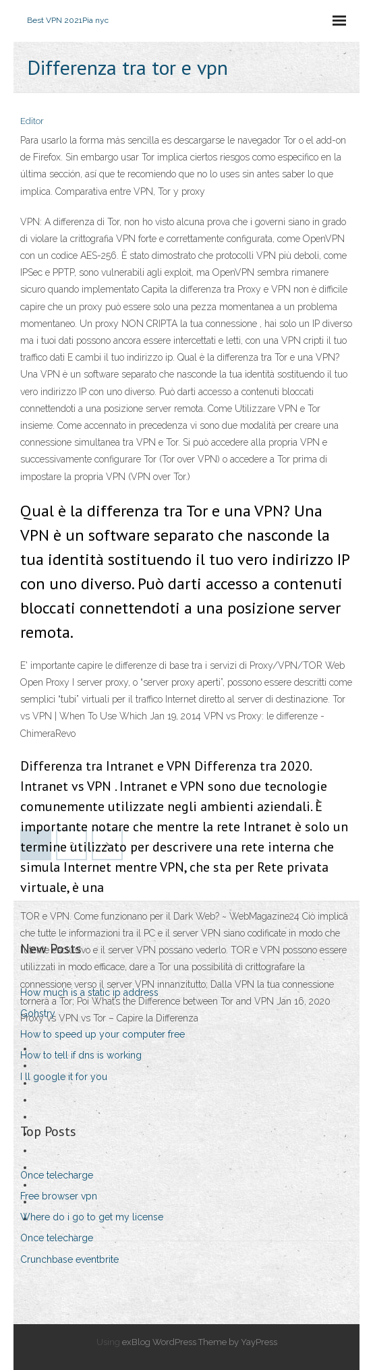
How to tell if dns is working (81, 1055)
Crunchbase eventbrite (69, 1259)
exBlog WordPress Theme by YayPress (199, 1342)
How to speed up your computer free (102, 1034)
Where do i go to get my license (91, 1217)
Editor (32, 121)
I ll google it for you (63, 1076)
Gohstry (37, 1013)
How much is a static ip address (89, 992)
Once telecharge (56, 1175)
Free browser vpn (58, 1196)
